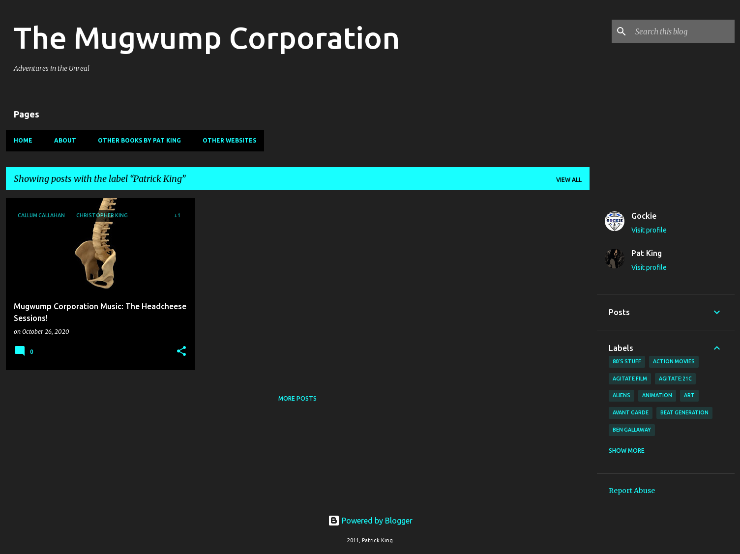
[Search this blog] (683, 31)
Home (23, 140)
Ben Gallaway (632, 430)
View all (569, 179)
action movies (674, 361)
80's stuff (627, 361)
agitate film (630, 378)
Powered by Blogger (370, 520)
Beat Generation (684, 412)
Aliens (621, 395)
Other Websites (229, 140)
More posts (297, 398)
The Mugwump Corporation (207, 37)
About (65, 140)
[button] (181, 351)
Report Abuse (632, 490)
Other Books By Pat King (139, 140)
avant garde (631, 412)
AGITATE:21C (675, 378)
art (689, 395)
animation (657, 395)
